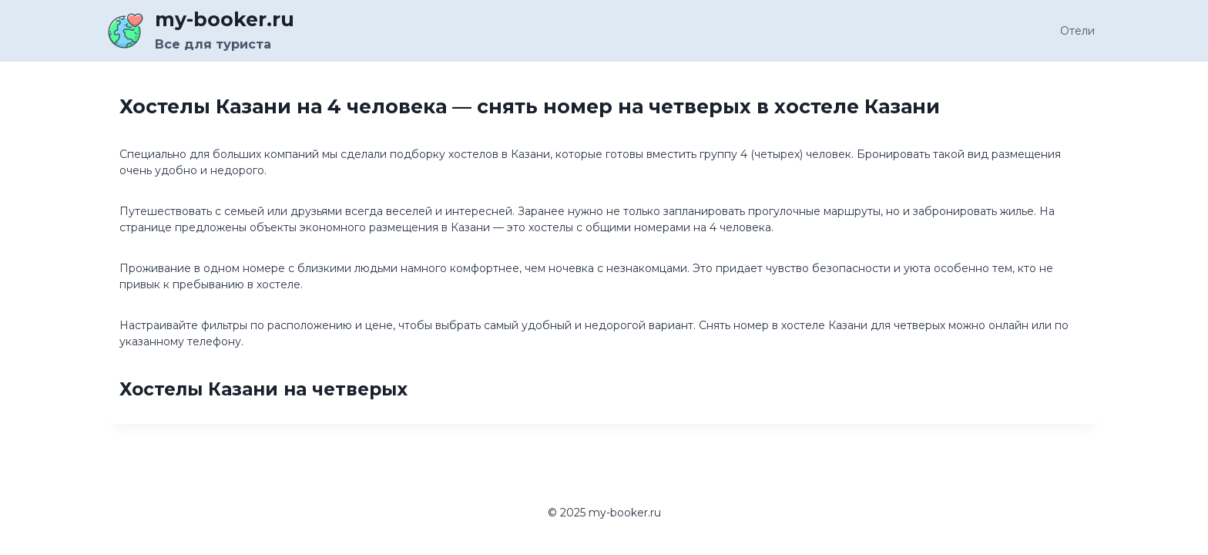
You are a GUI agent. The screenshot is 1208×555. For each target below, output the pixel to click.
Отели (1077, 31)
